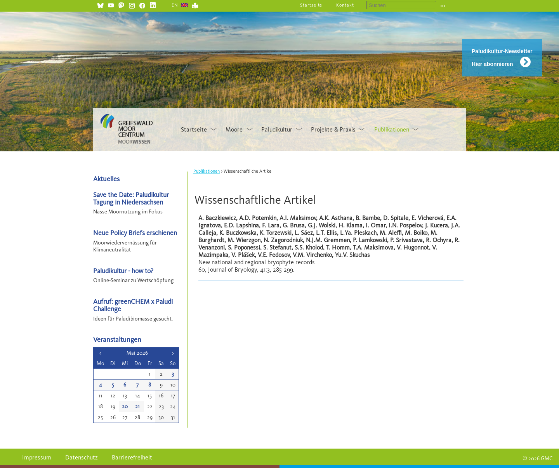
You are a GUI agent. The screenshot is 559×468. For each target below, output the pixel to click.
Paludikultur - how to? (123, 271)
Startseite (311, 5)
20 (125, 406)
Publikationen (391, 129)
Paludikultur (276, 129)
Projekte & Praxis (333, 129)
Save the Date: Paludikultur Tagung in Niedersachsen (131, 198)
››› (442, 6)
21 (137, 406)
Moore (234, 129)
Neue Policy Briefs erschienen (135, 233)
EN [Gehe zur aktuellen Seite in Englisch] (175, 5)
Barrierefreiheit (132, 457)
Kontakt (345, 5)
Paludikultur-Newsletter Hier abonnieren (502, 57)
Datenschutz (81, 457)
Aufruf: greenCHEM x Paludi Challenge (133, 305)
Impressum (36, 457)
